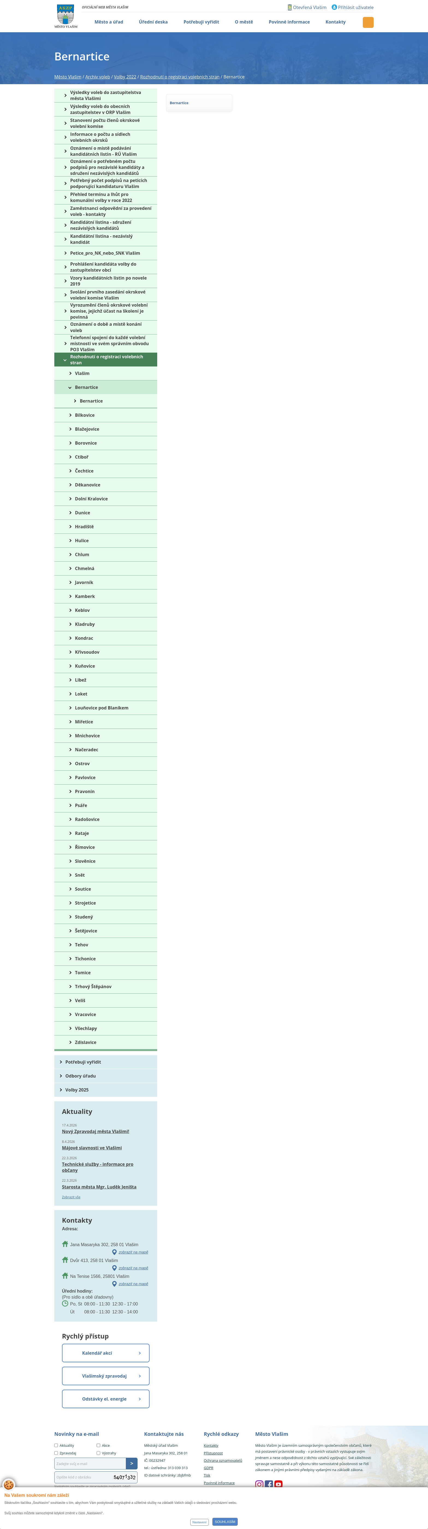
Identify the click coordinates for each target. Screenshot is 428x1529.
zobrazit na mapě (133, 1252)
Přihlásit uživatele (356, 7)
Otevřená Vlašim (309, 7)
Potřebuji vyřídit (83, 1062)
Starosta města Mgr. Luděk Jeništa (99, 1187)
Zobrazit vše (71, 1197)
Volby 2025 (77, 1090)
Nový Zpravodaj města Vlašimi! (95, 1131)
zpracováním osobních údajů (110, 1486)
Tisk (207, 1475)
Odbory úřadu (81, 1076)
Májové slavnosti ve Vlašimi (92, 1148)
